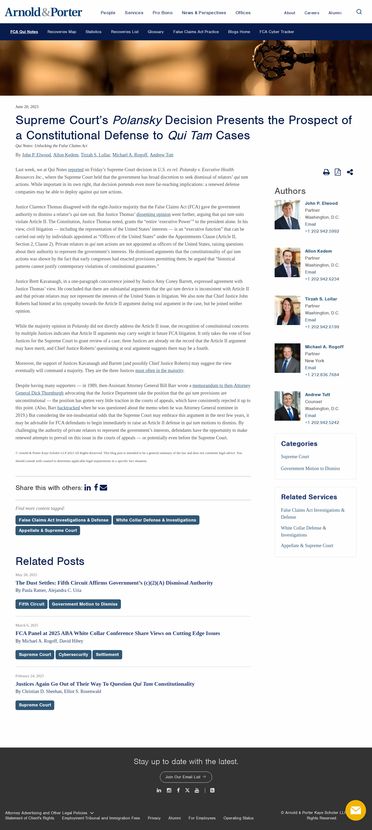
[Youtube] (197, 790)
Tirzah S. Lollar (95, 154)
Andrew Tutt (161, 154)
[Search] (359, 11)
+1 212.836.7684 (322, 375)
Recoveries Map (62, 31)
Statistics (94, 31)
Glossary (156, 31)
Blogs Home (239, 31)
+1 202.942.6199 (322, 327)
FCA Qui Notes (24, 31)
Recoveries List (124, 31)
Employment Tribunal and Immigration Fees (101, 818)
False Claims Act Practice (196, 31)
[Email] (103, 487)
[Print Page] (326, 172)
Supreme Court (295, 456)
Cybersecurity (73, 654)
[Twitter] (187, 790)
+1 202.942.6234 (322, 279)
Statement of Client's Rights (29, 818)
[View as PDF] (338, 172)
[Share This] (350, 172)
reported (75, 169)
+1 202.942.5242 (322, 422)
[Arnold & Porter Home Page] (43, 11)
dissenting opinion (153, 214)
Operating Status (238, 818)
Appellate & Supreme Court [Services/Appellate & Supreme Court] (307, 545)
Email (310, 224)
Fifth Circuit (31, 604)
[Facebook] (96, 487)
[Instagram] (169, 790)
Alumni (174, 818)
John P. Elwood (36, 154)
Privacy (154, 818)
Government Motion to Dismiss (310, 468)
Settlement (107, 654)
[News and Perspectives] (210, 790)
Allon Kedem (65, 154)
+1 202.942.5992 (322, 231)
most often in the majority (159, 370)
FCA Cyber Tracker (277, 31)
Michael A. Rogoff (129, 154)
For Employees (202, 818)
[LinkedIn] (88, 487)
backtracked (68, 407)
